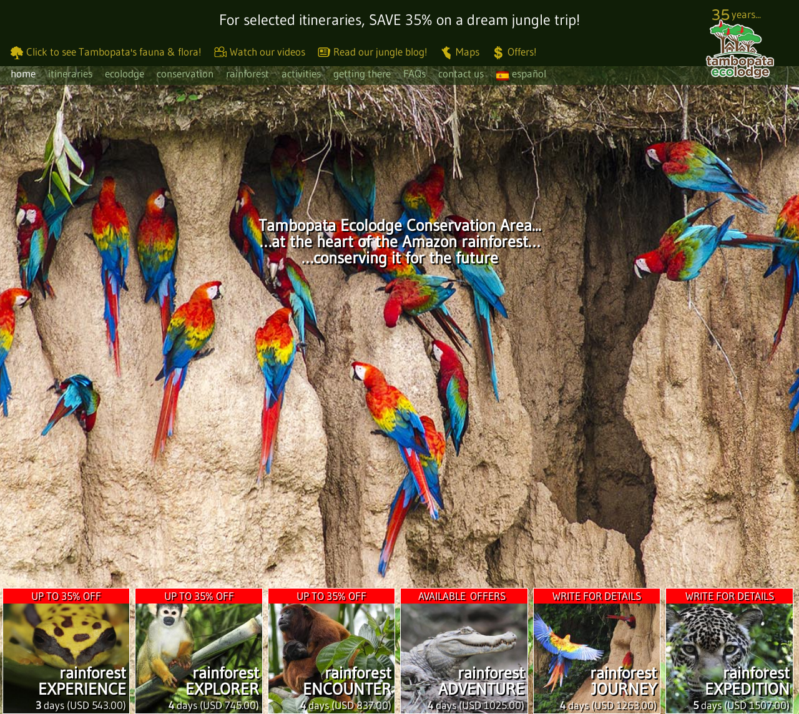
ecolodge (124, 73)
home (23, 73)
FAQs (414, 73)
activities (301, 73)
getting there (362, 73)
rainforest (247, 73)
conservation (185, 73)
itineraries (70, 73)
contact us (461, 73)
